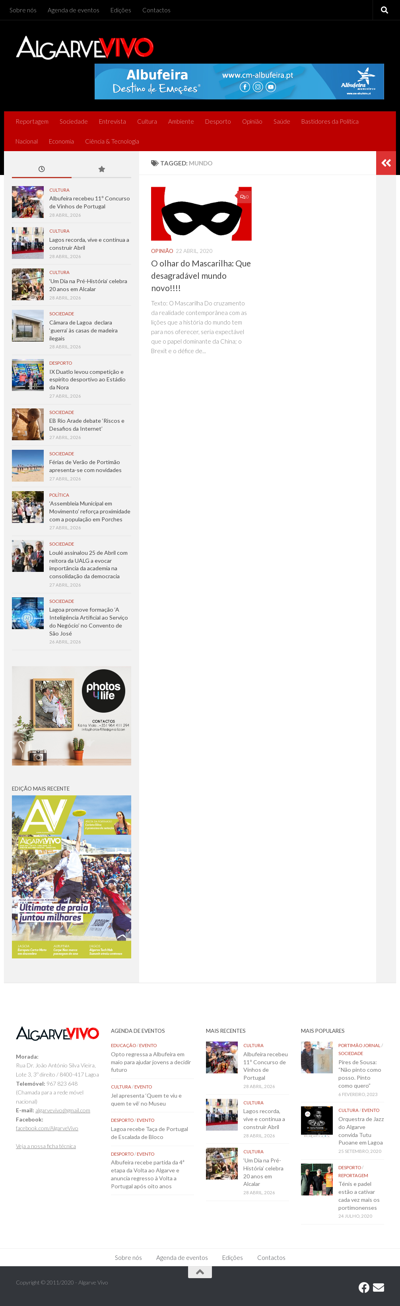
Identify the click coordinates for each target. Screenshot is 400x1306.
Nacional (27, 141)
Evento (148, 1045)
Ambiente (181, 121)
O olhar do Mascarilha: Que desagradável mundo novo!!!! (201, 275)
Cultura (147, 121)
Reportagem (32, 121)
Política (59, 495)
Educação (123, 1045)
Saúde (282, 121)
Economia (61, 141)
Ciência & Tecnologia (112, 141)
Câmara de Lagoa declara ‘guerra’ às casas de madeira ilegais (83, 330)
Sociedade (74, 121)
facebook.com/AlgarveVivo (47, 1128)
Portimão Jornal (359, 1045)
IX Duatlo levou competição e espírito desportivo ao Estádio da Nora (87, 379)
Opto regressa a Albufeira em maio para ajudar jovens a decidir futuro (151, 1062)
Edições (121, 10)
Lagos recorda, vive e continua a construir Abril (264, 1119)
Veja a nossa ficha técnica (46, 1146)
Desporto (218, 121)
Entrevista (112, 121)
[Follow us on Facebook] (364, 1287)
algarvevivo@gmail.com (62, 1110)
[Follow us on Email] (378, 1287)
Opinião (252, 121)
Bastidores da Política (330, 121)
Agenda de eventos (73, 10)
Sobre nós (23, 10)
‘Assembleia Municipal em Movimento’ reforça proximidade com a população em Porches (89, 511)
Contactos (156, 10)
